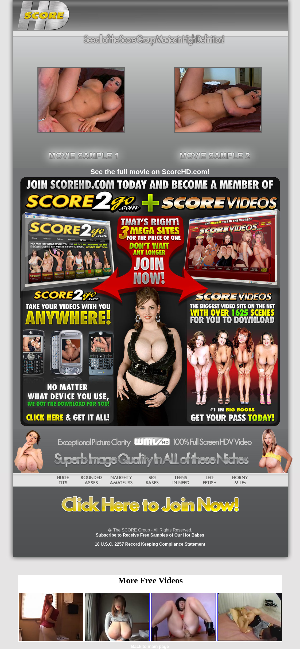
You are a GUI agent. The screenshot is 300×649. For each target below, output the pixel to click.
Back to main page (150, 646)
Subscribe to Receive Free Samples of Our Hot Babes (150, 535)
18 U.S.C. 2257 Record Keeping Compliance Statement (150, 544)
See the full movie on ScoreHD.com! (149, 172)
